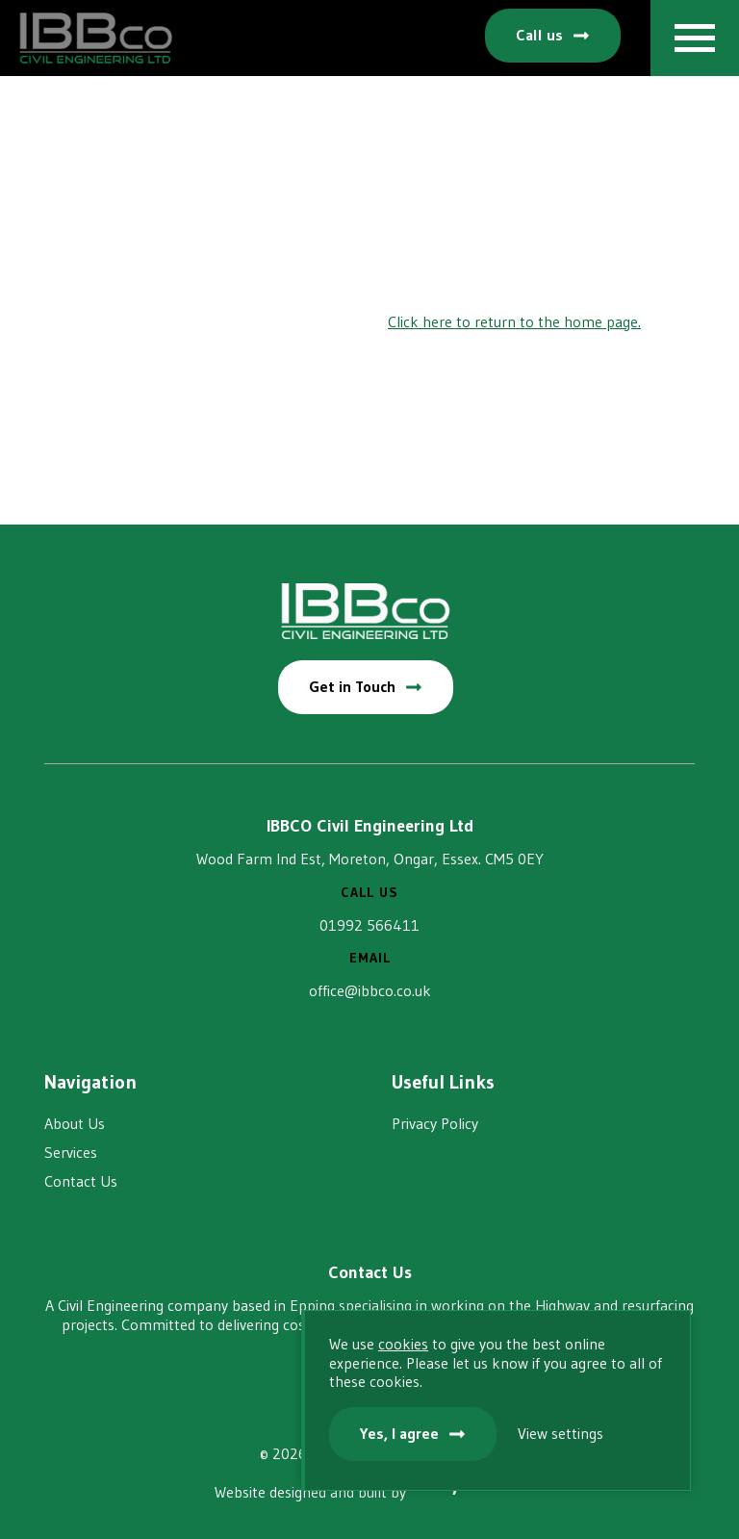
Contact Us (80, 1181)
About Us (74, 1123)
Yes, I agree (399, 1433)
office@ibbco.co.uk (370, 990)
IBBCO (95, 38)
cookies (403, 1343)
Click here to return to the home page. (514, 321)
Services (70, 1152)
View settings (560, 1433)
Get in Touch (352, 686)
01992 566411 (369, 925)
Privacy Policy (435, 1123)
